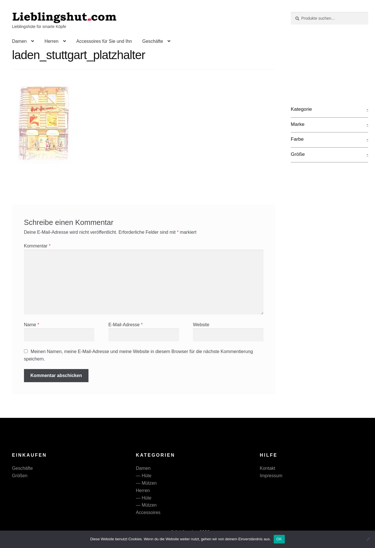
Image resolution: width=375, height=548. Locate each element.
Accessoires (148, 512)
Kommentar (37, 245)
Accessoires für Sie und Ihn (104, 41)
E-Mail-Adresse (125, 324)
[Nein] (368, 539)
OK (279, 539)
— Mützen (146, 483)
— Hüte (143, 475)
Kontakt (267, 468)
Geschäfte (152, 41)
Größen (19, 475)
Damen (19, 41)
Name (31, 324)
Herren (52, 41)
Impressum (271, 475)
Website (201, 324)
